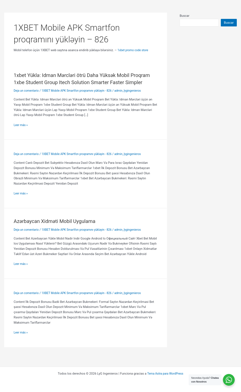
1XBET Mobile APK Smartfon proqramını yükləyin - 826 (82, 98)
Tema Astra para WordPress (165, 373)
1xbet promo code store (134, 50)
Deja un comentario (27, 98)
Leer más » (21, 132)
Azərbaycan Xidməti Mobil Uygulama (58, 228)
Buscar (184, 16)
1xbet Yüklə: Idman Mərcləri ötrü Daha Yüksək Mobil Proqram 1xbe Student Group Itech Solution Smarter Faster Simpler (85, 82)
